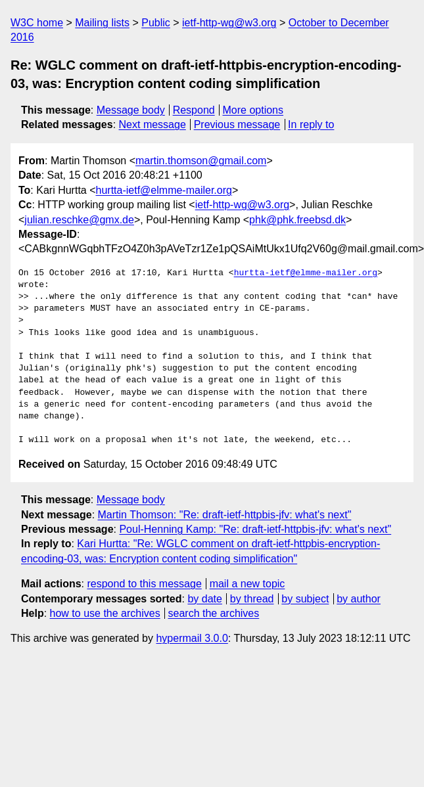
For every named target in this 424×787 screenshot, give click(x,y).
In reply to (311, 124)
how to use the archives (105, 613)
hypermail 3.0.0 (191, 638)
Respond (194, 110)
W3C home (37, 22)
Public (155, 22)
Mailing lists (102, 22)
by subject (305, 598)
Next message (152, 124)
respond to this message (144, 583)
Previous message (237, 124)
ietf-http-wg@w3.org (229, 22)
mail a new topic (247, 583)
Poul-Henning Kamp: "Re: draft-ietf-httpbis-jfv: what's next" (255, 529)
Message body (131, 110)
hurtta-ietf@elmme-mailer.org (164, 190)
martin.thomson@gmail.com (200, 160)
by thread (252, 598)
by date (204, 598)
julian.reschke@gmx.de (79, 219)
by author (359, 598)
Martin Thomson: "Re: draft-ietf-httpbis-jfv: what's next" (225, 514)
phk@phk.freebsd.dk (297, 219)
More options (253, 110)
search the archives (214, 613)
